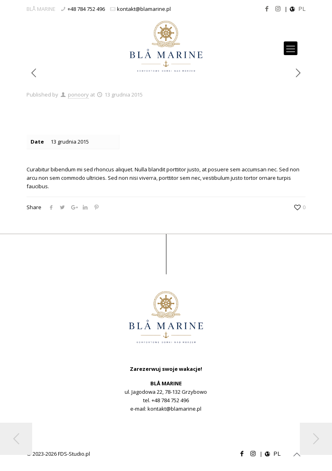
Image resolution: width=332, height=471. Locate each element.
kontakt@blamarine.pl (144, 8)
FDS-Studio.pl (74, 453)
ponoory (78, 94)
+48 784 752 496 (86, 8)
